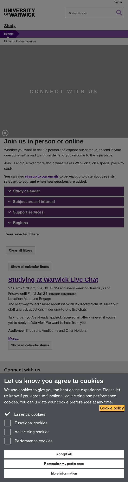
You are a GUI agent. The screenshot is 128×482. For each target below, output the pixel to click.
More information (64, 473)
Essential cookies (24, 414)
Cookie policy (112, 408)
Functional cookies (25, 423)
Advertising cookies (27, 432)
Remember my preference (64, 464)
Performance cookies (28, 441)
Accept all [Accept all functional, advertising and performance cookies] (64, 454)
